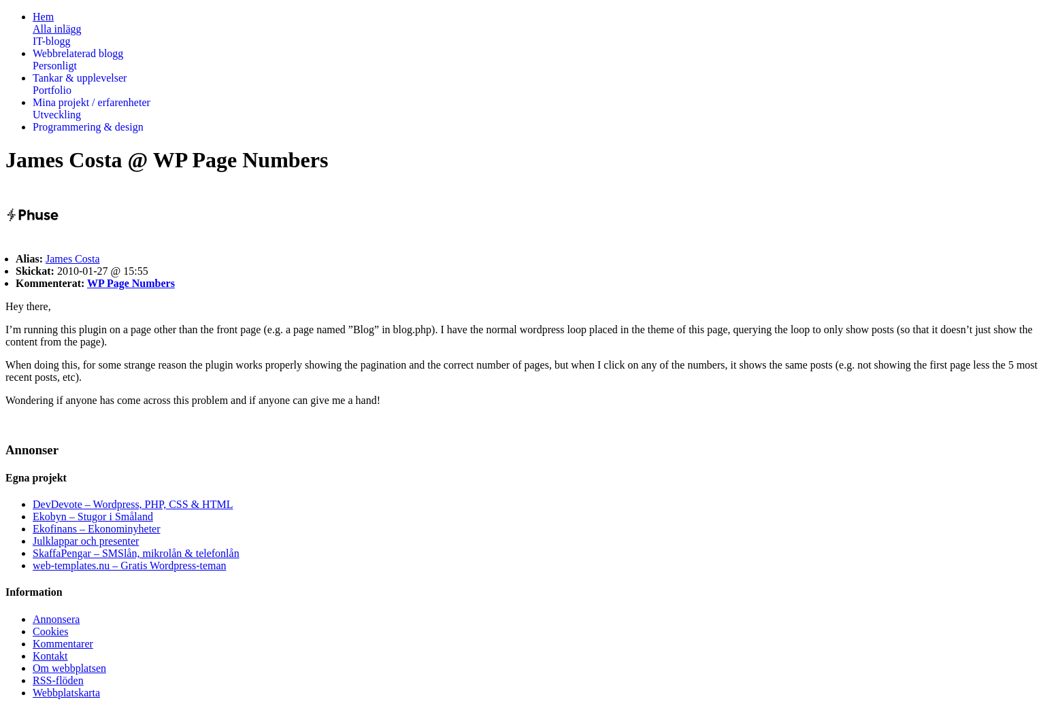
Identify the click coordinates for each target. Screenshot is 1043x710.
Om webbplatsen (69, 668)
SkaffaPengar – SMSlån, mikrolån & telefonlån (136, 553)
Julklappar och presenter (86, 541)
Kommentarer (63, 643)
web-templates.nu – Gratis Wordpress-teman (130, 565)
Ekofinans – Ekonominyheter (97, 529)
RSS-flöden (58, 680)
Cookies (50, 631)
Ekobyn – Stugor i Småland (93, 516)
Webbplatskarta (66, 692)
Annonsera (56, 619)
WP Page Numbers (131, 283)
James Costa (73, 259)
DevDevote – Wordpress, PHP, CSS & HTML (133, 504)
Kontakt (50, 656)
